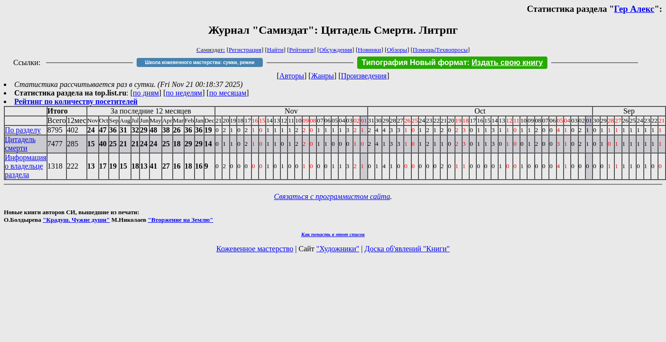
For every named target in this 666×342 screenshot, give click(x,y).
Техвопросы (452, 49)
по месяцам (227, 93)
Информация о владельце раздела (25, 166)
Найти (275, 49)
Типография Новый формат (414, 62)
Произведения (364, 76)
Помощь (424, 49)
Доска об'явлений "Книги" (407, 249)
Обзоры (397, 49)
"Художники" (337, 249)
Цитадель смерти (20, 143)
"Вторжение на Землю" (180, 219)
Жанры (322, 76)
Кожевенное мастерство (254, 249)
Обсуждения (335, 49)
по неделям (184, 93)
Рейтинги (301, 49)
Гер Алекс (634, 9)
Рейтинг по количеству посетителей (76, 101)
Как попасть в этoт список (333, 234)
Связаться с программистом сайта (332, 196)
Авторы (291, 76)
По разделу (23, 130)
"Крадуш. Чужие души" (76, 219)
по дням (146, 93)
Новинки (369, 49)
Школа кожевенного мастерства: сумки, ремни (200, 62)
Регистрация (245, 49)
